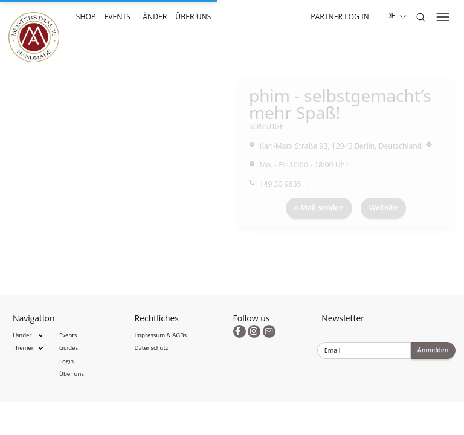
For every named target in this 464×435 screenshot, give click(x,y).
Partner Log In (340, 16)
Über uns (193, 16)
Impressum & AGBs (161, 335)
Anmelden (433, 350)
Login (66, 361)
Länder (153, 16)
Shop (86, 16)
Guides (68, 348)
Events (117, 16)
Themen (24, 348)
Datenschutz (152, 348)
